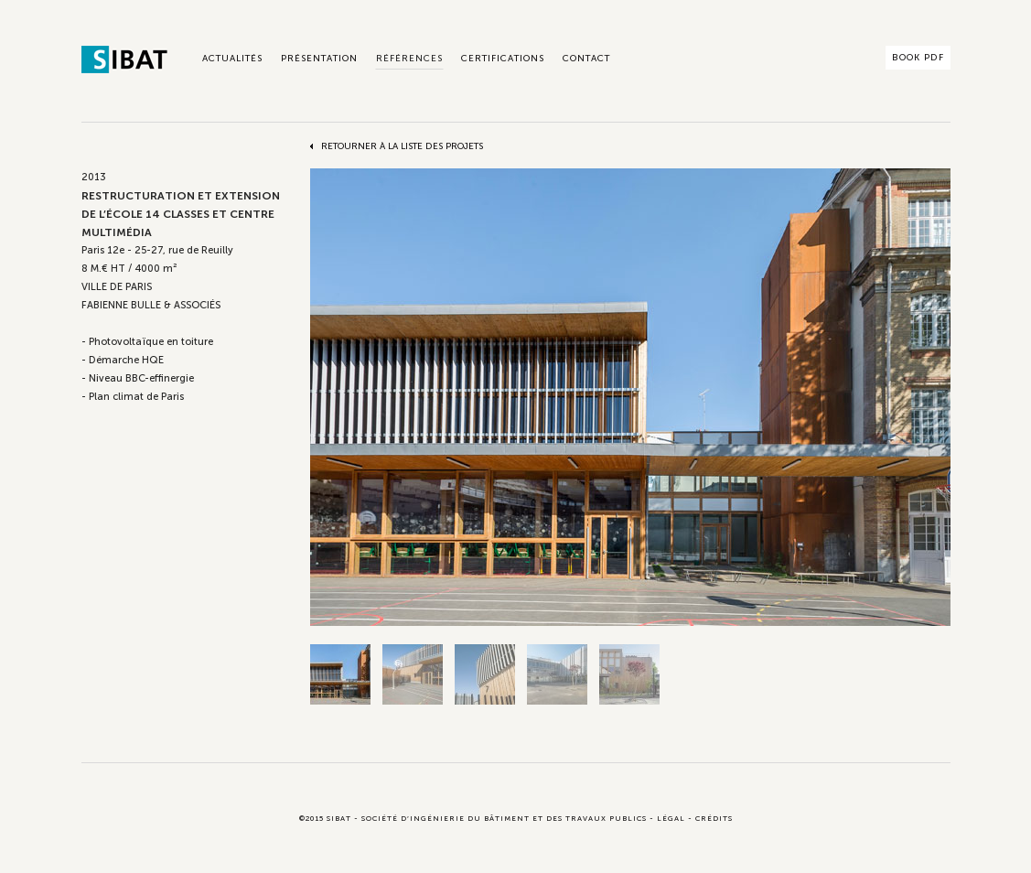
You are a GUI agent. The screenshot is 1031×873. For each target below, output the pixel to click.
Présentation (319, 58)
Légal (671, 818)
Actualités (232, 58)
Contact (586, 58)
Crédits (714, 818)
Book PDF (918, 57)
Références (409, 58)
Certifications (502, 58)
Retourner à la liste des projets (402, 146)
